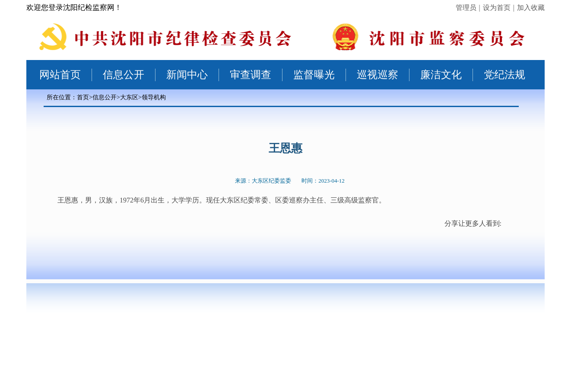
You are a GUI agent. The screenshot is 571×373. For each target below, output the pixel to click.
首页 (83, 97)
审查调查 (250, 74)
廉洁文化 (441, 74)
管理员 (466, 7)
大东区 (129, 97)
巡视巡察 (377, 74)
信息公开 (123, 74)
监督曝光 (314, 74)
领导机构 (154, 97)
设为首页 (497, 7)
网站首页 (60, 74)
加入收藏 (531, 7)
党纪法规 (504, 74)
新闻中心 (187, 74)
